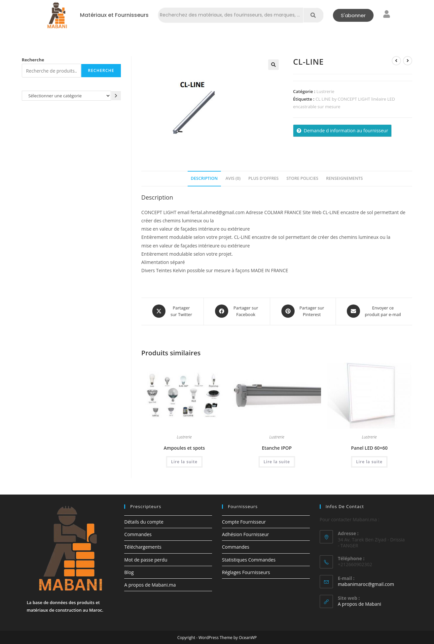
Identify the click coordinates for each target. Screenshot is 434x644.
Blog (129, 572)
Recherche (33, 60)
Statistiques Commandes (248, 559)
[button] (273, 64)
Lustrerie (325, 91)
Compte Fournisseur (244, 521)
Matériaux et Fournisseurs (114, 15)
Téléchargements (142, 546)
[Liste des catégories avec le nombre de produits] (66, 95)
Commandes (138, 534)
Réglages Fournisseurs (246, 572)
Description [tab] (204, 178)
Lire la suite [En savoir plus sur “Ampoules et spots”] (184, 461)
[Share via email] (374, 311)
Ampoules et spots (184, 447)
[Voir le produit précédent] (396, 60)
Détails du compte (143, 521)
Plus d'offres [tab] (263, 178)
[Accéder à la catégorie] (116, 95)
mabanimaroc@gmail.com (366, 584)
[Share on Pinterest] (302, 311)
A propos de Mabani (359, 603)
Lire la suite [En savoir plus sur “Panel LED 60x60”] (369, 461)
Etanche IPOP (277, 447)
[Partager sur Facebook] (237, 311)
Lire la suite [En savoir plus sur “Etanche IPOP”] (277, 461)
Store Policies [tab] (302, 178)
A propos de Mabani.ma (150, 584)
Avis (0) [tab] (233, 178)
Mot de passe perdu (145, 559)
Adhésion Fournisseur (245, 534)
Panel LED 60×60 (369, 447)
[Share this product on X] (172, 311)
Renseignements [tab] (344, 178)
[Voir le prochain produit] (407, 60)
